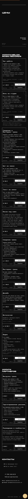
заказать (20, 84)
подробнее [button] (20, 87)
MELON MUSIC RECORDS (23, 38)
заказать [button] (20, 202)
